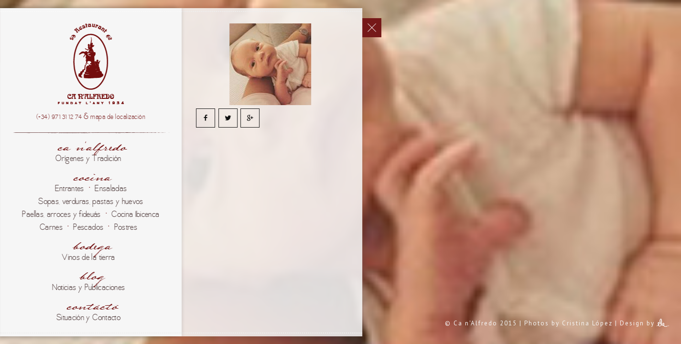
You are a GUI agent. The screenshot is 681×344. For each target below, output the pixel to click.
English (13, 138)
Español (13, 37)
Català (13, 88)
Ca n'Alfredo (118, 220)
